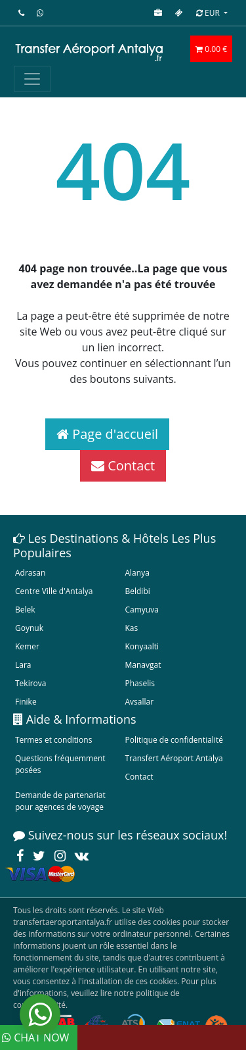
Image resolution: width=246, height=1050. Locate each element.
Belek (25, 609)
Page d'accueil (107, 434)
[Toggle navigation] (32, 79)
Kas (131, 628)
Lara (23, 664)
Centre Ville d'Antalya (53, 591)
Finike (26, 701)
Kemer (27, 646)
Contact (123, 465)
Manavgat (143, 664)
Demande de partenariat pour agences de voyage (60, 801)
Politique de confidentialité (174, 739)
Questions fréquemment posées (60, 764)
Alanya (137, 572)
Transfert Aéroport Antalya (174, 758)
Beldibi (137, 591)
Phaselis (140, 683)
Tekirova (30, 683)
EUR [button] (209, 12)
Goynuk (29, 628)
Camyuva (142, 609)
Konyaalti (142, 646)
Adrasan (30, 572)
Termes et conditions (53, 739)
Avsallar (139, 701)
